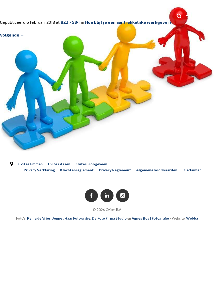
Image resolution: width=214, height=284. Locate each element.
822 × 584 (70, 22)
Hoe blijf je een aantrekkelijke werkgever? (128, 22)
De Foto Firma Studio (109, 218)
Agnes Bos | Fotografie (150, 218)
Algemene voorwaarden (156, 170)
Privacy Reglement (115, 170)
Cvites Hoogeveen (91, 164)
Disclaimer (191, 170)
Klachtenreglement (77, 170)
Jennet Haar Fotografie (71, 218)
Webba (192, 218)
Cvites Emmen (30, 164)
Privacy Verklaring (39, 170)
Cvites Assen (59, 164)
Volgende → (12, 34)
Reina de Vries (39, 218)
